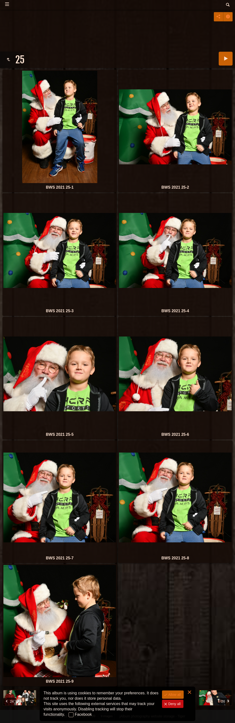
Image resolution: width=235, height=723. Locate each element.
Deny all (174, 704)
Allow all (174, 695)
